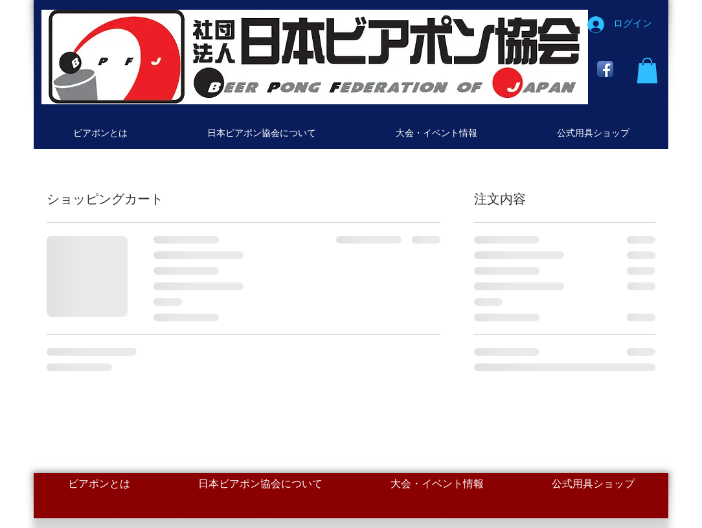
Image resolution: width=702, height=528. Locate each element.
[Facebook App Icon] (605, 69)
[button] (647, 70)
